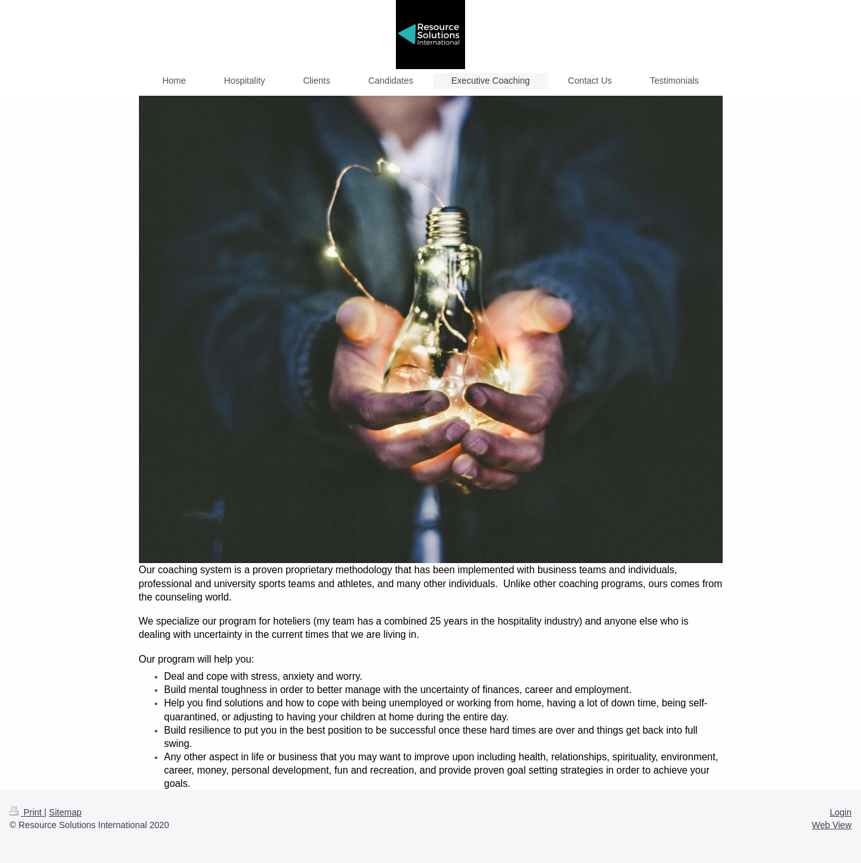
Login (840, 812)
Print (27, 812)
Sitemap (65, 812)
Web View (831, 825)
